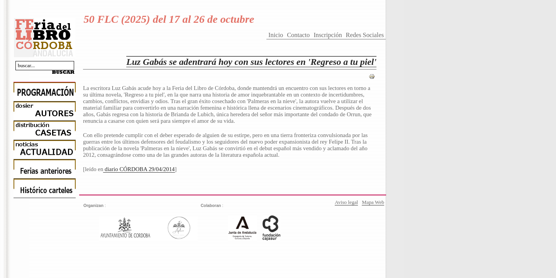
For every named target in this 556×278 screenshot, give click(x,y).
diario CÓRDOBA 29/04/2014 (139, 169)
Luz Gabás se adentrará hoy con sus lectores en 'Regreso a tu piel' (251, 62)
